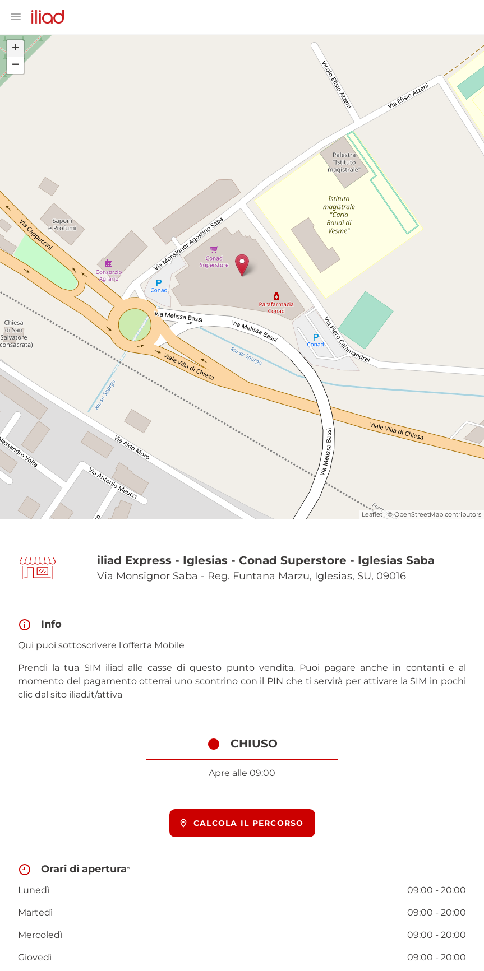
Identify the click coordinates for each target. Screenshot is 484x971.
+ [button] (15, 48)
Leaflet (372, 514)
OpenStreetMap (418, 514)
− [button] (15, 65)
